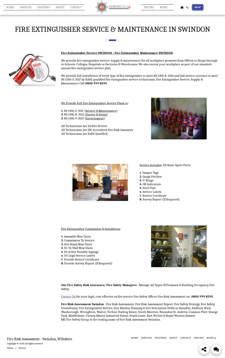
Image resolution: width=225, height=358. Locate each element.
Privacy (22, 348)
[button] (176, 7)
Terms (10, 348)
